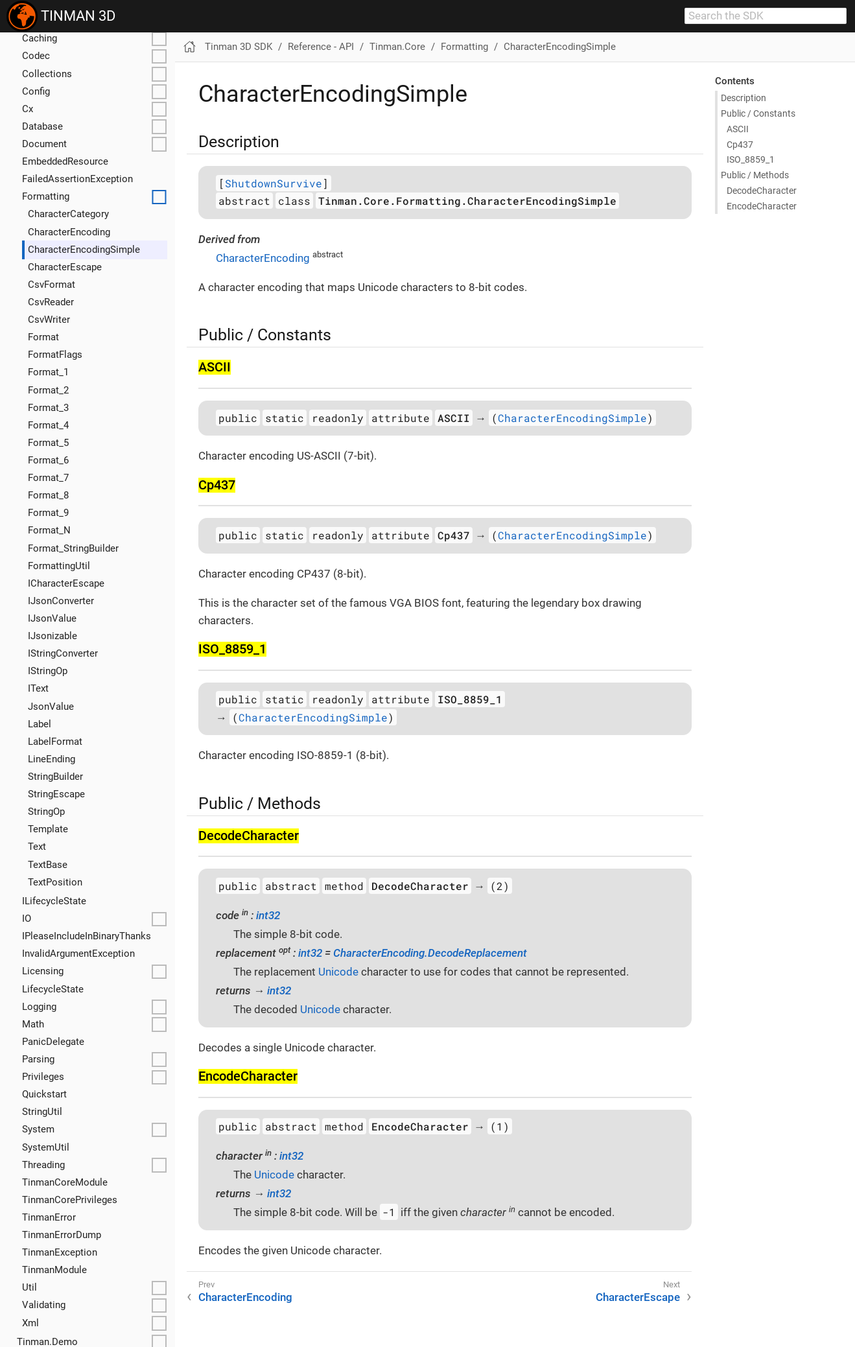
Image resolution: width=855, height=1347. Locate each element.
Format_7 (48, 478)
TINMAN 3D (60, 16)
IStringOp (47, 671)
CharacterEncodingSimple (84, 249)
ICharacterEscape (66, 583)
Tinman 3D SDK (238, 47)
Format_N (49, 530)
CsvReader (51, 302)
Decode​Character (762, 190)
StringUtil (42, 1112)
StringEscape (56, 794)
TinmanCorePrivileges (69, 1200)
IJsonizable (52, 636)
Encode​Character (762, 206)
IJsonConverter (61, 601)
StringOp (46, 811)
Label (39, 724)
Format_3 (48, 408)
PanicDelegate (53, 1042)
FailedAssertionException (77, 179)
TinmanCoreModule (65, 1182)
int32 (268, 915)
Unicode (338, 971)
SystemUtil (45, 1147)
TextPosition (55, 882)
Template (48, 829)
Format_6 (48, 460)
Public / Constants (758, 113)
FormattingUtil (59, 566)
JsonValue (51, 706)
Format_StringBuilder (73, 548)
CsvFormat (51, 284)
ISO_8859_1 (751, 159)
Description (743, 98)
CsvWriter (49, 319)
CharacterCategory (68, 214)
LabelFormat (55, 741)
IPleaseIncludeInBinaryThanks (86, 936)
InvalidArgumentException (78, 953)
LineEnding (51, 759)
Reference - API (321, 47)
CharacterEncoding (69, 232)
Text (37, 846)
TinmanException (59, 1252)
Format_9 (48, 513)
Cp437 (740, 144)
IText (38, 688)
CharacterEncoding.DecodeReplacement (430, 952)
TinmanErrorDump (61, 1235)
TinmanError (49, 1217)
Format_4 (48, 425)
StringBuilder (55, 776)
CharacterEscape (65, 267)
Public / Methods (755, 175)
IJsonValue (52, 618)
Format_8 (48, 495)
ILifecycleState (54, 901)
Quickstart (44, 1094)
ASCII (738, 129)
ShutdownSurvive (273, 183)
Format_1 (48, 372)
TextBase (47, 865)
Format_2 (48, 390)
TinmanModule (54, 1270)
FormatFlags (55, 354)
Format (43, 337)
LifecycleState (53, 989)
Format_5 (48, 443)
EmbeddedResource (65, 161)
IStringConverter (63, 653)
